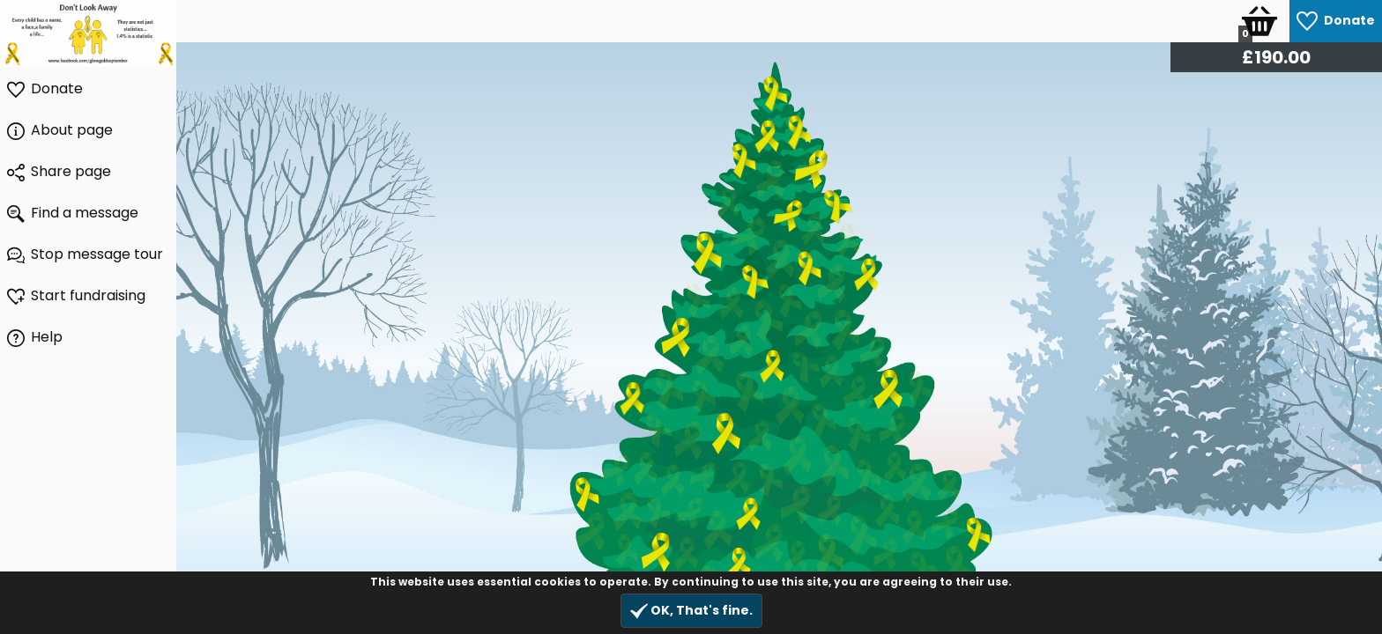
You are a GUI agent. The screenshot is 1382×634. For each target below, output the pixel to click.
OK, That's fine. (691, 610)
